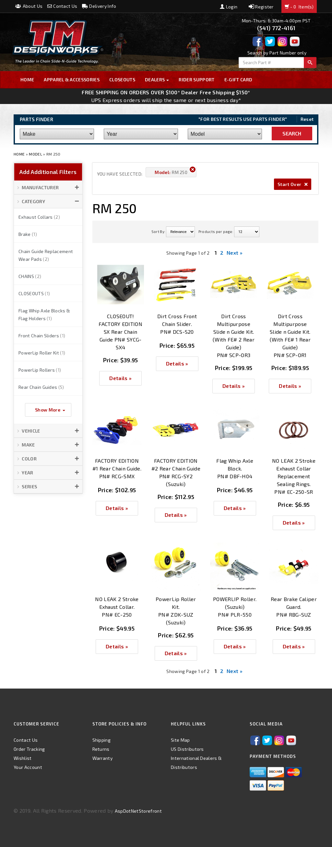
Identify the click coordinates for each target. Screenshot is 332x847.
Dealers (157, 79)
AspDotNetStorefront (138, 811)
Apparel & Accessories (72, 79)
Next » (235, 252)
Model (35, 154)
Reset (307, 119)
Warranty (102, 758)
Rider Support (196, 79)
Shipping (101, 740)
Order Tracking (29, 749)
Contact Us (62, 6)
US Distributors (187, 749)
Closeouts (122, 79)
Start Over (293, 184)
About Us (28, 6)
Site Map (180, 740)
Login (228, 6)
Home (27, 79)
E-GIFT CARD (238, 79)
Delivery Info (99, 6)
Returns (101, 749)
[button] (48, 187)
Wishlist (23, 758)
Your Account (28, 767)
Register (261, 6)
